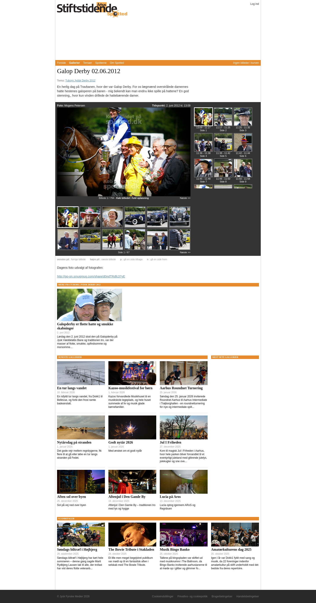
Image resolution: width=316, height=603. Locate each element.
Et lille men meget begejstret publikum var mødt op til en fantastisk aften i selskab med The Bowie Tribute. (130, 561)
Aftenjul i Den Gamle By (126, 497)
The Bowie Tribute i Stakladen (131, 549)
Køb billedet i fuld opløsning (132, 198)
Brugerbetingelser (222, 596)
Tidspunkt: (159, 105)
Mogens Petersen (74, 105)
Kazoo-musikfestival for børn (130, 388)
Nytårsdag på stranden (74, 442)
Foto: (60, 105)
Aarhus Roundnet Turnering (181, 388)
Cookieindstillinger (162, 596)
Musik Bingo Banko (175, 549)
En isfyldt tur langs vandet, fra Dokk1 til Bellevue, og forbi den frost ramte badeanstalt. (79, 400)
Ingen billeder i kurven (246, 62)
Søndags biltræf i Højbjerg (77, 549)
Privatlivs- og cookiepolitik (192, 596)
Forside (61, 62)
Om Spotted (117, 62)
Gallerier (74, 62)
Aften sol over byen (71, 497)
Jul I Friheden (170, 442)
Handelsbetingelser (247, 596)
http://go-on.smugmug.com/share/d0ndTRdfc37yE (91, 276)
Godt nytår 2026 (120, 442)
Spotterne (101, 62)
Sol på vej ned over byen (71, 505)
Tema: (61, 80)
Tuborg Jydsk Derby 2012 (80, 80)
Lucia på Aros (170, 497)
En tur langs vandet (71, 388)
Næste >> (185, 198)
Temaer (87, 62)
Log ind (254, 3)
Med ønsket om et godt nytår (125, 450)
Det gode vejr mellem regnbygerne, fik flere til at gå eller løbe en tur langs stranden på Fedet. (79, 454)
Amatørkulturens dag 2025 (231, 549)
